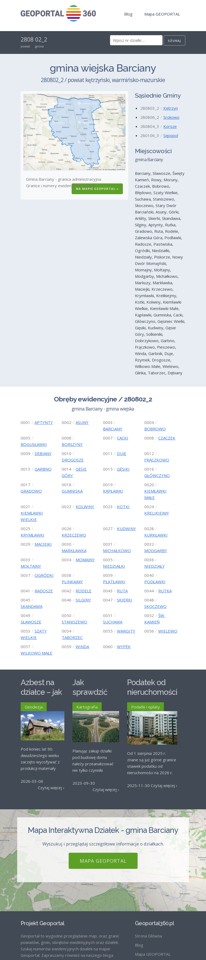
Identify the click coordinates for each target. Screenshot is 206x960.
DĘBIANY (43, 453)
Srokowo (171, 117)
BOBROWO (155, 428)
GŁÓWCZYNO (157, 475)
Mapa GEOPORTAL (162, 14)
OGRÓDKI (44, 575)
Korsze (170, 126)
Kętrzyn (170, 108)
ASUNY (82, 422)
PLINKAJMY (72, 581)
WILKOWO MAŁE (36, 653)
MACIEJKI (43, 544)
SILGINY (83, 600)
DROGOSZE (73, 460)
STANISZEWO (74, 622)
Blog (128, 14)
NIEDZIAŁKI (114, 566)
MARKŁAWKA (74, 550)
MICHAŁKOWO (117, 550)
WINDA (82, 646)
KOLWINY (85, 506)
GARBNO (43, 469)
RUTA (122, 590)
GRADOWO (31, 491)
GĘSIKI (123, 469)
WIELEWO (167, 631)
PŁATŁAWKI (114, 581)
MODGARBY (155, 550)
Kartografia (87, 707)
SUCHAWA (112, 622)
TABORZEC (72, 637)
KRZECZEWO (74, 535)
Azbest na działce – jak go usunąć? (41, 692)
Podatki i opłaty (145, 707)
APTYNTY (44, 422)
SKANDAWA (31, 606)
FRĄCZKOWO (156, 460)
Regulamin (144, 917)
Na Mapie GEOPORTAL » (97, 189)
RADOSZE (44, 590)
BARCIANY (112, 428)
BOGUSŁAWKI (34, 444)
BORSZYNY (72, 444)
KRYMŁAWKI (32, 535)
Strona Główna (148, 890)
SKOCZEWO (155, 606)
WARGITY (126, 631)
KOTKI (123, 506)
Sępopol (170, 135)
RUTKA (165, 590)
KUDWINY (126, 528)
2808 (27, 39)
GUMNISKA (72, 491)
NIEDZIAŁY (154, 566)
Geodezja (34, 707)
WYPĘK (124, 646)
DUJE (121, 453)
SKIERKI (124, 600)
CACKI (122, 438)
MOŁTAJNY (31, 566)
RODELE (83, 590)
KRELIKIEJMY (156, 513)
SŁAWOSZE (31, 622)
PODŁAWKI (154, 581)
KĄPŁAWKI (113, 491)
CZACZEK (166, 438)
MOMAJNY (85, 559)
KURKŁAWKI (156, 535)
